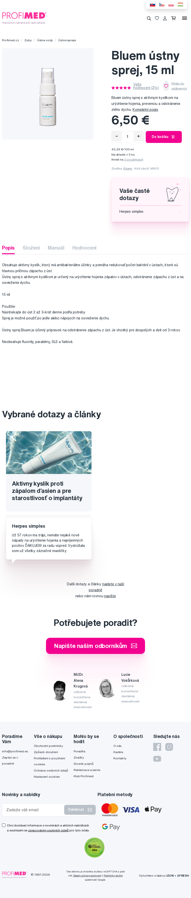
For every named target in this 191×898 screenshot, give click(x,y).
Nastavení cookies (47, 776)
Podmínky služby (113, 875)
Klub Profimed (84, 776)
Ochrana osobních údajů (51, 770)
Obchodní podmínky (48, 745)
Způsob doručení (46, 752)
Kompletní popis (145, 109)
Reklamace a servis (87, 769)
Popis (8, 247)
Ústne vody (45, 40)
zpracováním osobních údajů (48, 830)
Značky (79, 757)
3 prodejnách (133, 159)
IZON (170, 875)
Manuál (56, 247)
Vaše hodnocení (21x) (146, 86)
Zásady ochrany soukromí (87, 875)
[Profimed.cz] (24, 18)
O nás (117, 745)
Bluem (127, 168)
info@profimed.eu (15, 751)
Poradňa (79, 751)
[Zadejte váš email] (34, 810)
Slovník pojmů (84, 763)
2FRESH (183, 875)
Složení (31, 247)
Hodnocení (84, 247)
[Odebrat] (117, 136)
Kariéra (118, 752)
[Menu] (184, 18)
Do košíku (164, 137)
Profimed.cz (10, 40)
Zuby (27, 40)
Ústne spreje (67, 40)
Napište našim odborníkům (95, 646)
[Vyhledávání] (149, 18)
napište (110, 596)
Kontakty (119, 758)
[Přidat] (138, 136)
